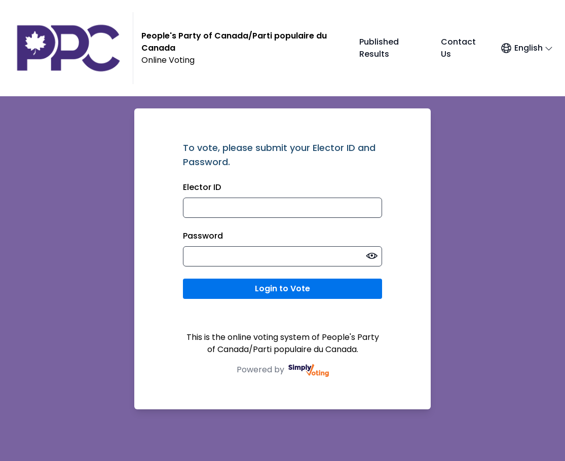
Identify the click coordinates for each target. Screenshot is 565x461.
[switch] (372, 256)
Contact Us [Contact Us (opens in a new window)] (458, 48)
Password (203, 236)
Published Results (379, 48)
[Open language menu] (526, 48)
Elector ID (202, 187)
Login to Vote (282, 288)
